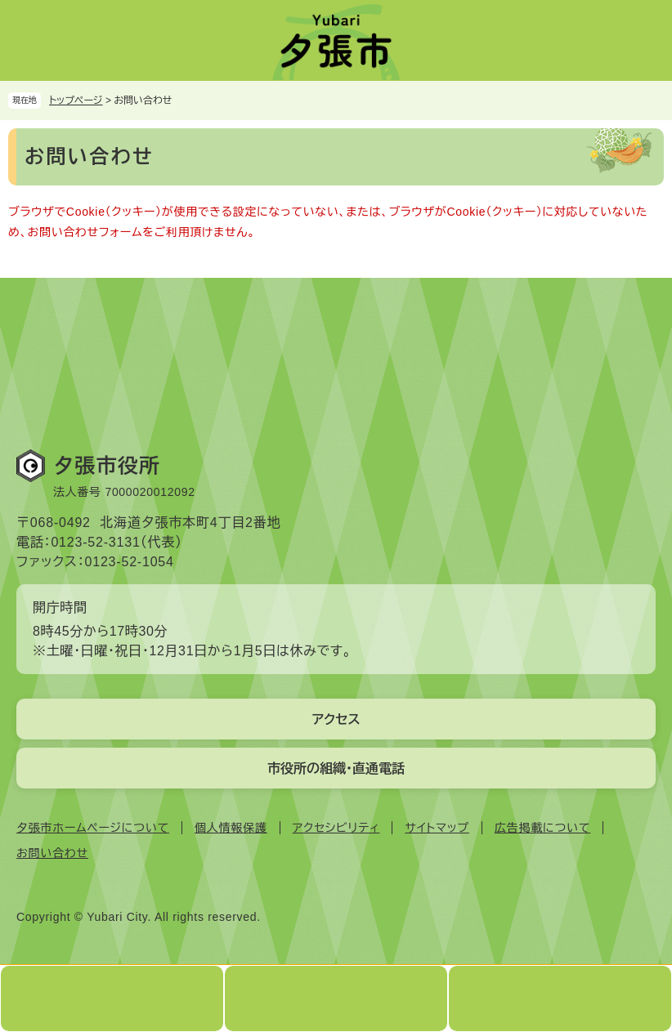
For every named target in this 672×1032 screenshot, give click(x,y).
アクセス (335, 719)
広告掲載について (542, 827)
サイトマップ (436, 827)
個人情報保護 (231, 827)
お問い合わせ (52, 853)
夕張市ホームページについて (92, 827)
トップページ (76, 100)
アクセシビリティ (336, 827)
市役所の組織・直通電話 (336, 768)
